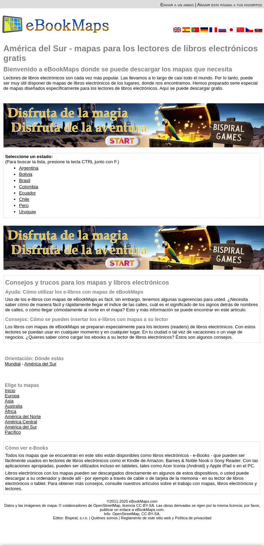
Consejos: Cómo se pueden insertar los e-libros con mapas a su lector (86, 319)
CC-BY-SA (150, 514)
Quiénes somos (104, 518)
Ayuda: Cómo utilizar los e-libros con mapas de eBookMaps (74, 292)
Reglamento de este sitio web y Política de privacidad (166, 518)
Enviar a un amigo (177, 4)
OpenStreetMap (125, 514)
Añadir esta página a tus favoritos (229, 4)
